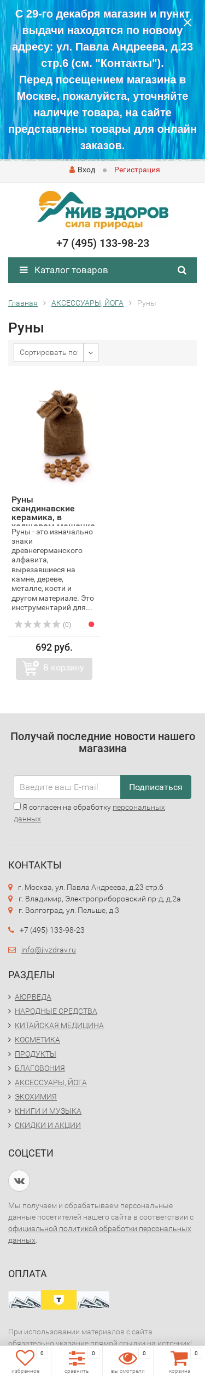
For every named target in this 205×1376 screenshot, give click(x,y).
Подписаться (156, 787)
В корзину (63, 667)
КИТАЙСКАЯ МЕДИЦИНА (59, 1025)
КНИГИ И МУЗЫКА (48, 1111)
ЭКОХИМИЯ (36, 1096)
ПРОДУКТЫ (35, 1054)
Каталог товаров (64, 269)
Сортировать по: (49, 352)
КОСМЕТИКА (37, 1039)
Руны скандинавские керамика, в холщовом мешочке (53, 512)
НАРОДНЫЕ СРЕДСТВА (56, 1011)
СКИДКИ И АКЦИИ (48, 1125)
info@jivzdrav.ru (48, 949)
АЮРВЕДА (33, 996)
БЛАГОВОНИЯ (40, 1068)
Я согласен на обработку (89, 813)
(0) (42, 625)
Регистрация (137, 169)
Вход (82, 169)
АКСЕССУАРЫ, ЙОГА (51, 1082)
